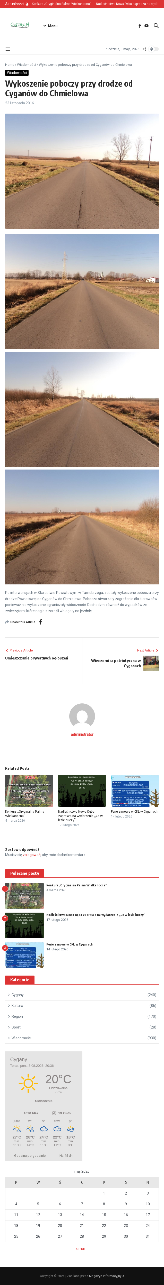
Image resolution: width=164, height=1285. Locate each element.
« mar (80, 1248)
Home (9, 65)
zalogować (31, 855)
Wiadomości (26, 65)
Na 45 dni (66, 1156)
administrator (82, 734)
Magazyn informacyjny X (106, 1276)
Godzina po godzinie (30, 1156)
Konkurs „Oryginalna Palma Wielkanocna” (24, 813)
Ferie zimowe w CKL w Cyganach (134, 811)
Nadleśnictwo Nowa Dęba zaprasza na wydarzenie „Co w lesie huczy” (80, 815)
